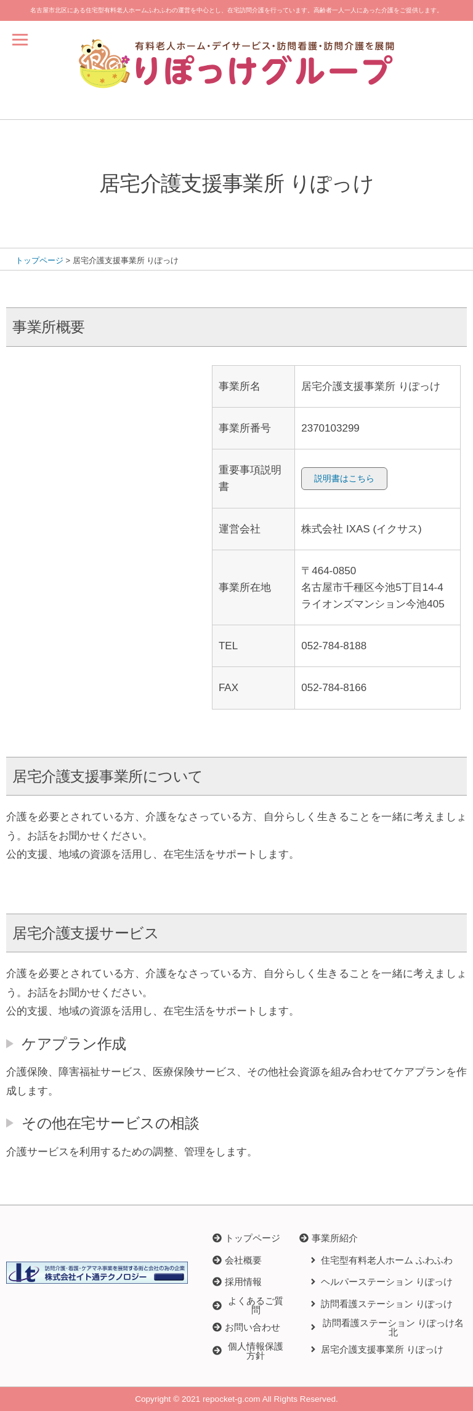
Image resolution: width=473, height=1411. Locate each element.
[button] (328, 1238)
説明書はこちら (344, 478)
